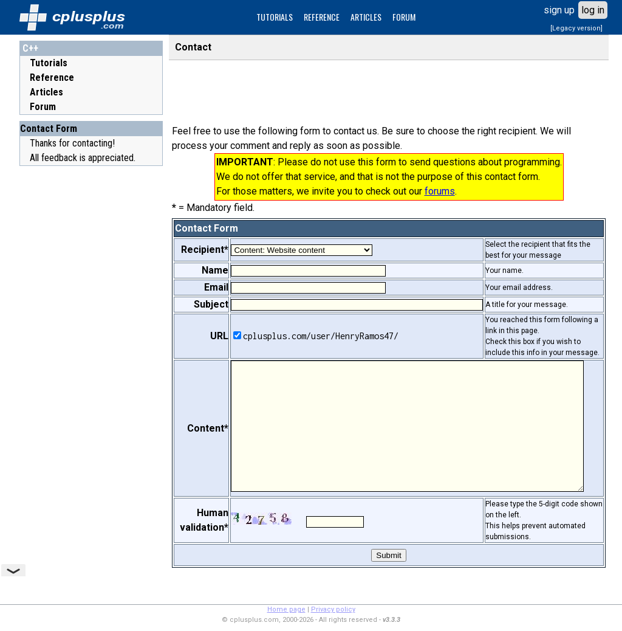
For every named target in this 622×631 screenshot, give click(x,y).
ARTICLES (365, 16)
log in (592, 10)
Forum (43, 106)
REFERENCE (322, 16)
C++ (30, 48)
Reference (52, 77)
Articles (46, 92)
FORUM (403, 16)
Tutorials (48, 63)
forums (440, 191)
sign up (559, 10)
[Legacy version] (576, 28)
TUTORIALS (274, 16)
